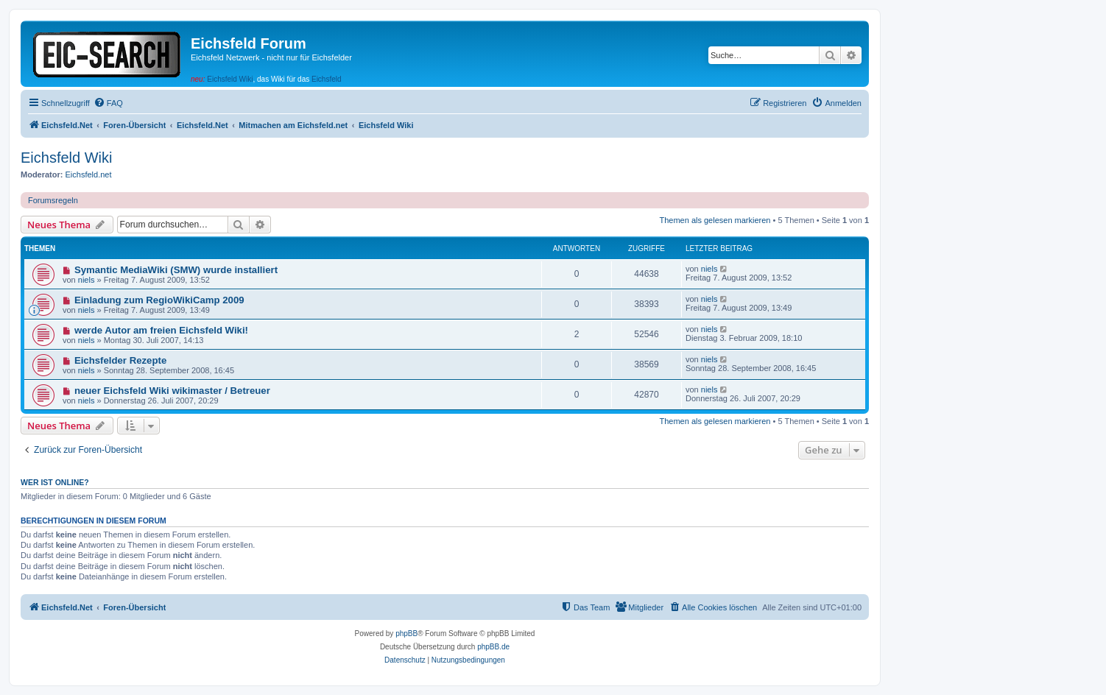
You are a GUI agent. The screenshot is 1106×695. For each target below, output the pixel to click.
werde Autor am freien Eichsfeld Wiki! (161, 330)
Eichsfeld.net (89, 174)
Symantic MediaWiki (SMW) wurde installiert (176, 269)
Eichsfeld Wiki (230, 79)
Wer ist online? (55, 482)
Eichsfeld (326, 79)
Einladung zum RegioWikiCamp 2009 (159, 300)
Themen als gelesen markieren (714, 220)
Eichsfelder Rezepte (120, 360)
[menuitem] (108, 103)
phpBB (406, 633)
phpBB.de (493, 647)
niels (86, 279)
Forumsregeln (53, 200)
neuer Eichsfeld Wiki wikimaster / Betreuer (172, 390)
